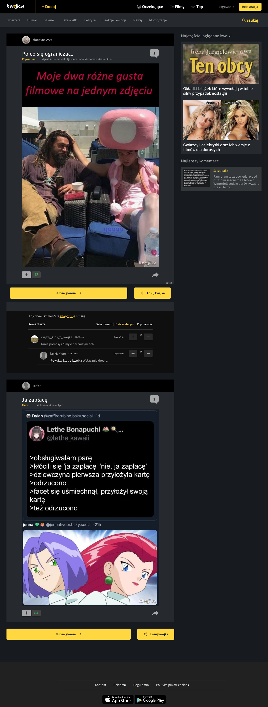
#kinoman (91, 59)
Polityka (90, 20)
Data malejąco (124, 324)
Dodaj (50, 6)
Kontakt (100, 685)
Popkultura (29, 59)
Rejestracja (250, 6)
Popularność (145, 324)
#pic (60, 405)
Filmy (180, 6)
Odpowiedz (118, 337)
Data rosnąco (104, 324)
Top (199, 6)
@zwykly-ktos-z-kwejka (66, 360)
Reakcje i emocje (114, 20)
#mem (53, 405)
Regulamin (141, 685)
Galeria (49, 20)
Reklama (119, 685)
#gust (45, 59)
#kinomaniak (58, 59)
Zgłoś (169, 282)
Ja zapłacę (34, 400)
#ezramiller (105, 59)
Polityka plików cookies (172, 685)
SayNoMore (58, 353)
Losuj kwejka (152, 293)
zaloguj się (67, 316)
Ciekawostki (69, 20)
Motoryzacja (158, 20)
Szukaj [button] (252, 20)
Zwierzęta (13, 20)
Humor (32, 20)
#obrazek (42, 405)
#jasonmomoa (75, 59)
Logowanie (226, 6)
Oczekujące (152, 6)
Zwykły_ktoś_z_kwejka (56, 337)
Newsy (138, 20)
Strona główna (69, 293)
